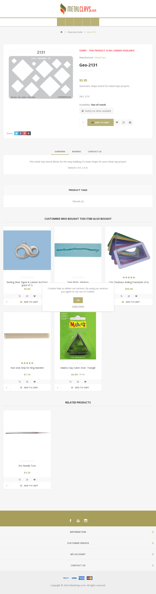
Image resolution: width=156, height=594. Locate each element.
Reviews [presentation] (76, 151)
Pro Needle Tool (27, 465)
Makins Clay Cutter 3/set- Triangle (78, 367)
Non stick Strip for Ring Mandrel (27, 367)
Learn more (78, 306)
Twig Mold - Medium (78, 282)
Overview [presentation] (60, 151)
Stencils (76, 201)
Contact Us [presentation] (95, 151)
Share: (10, 133)
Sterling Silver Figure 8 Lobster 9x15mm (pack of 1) (27, 284)
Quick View (19, 296)
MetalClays (100, 57)
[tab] (60, 151)
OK (78, 300)
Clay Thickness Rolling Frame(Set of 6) (129, 282)
